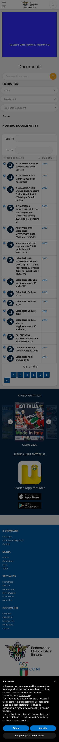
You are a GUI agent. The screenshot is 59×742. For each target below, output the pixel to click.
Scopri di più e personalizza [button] (29, 735)
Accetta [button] (43, 728)
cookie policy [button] (25, 695)
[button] (54, 681)
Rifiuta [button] (16, 728)
